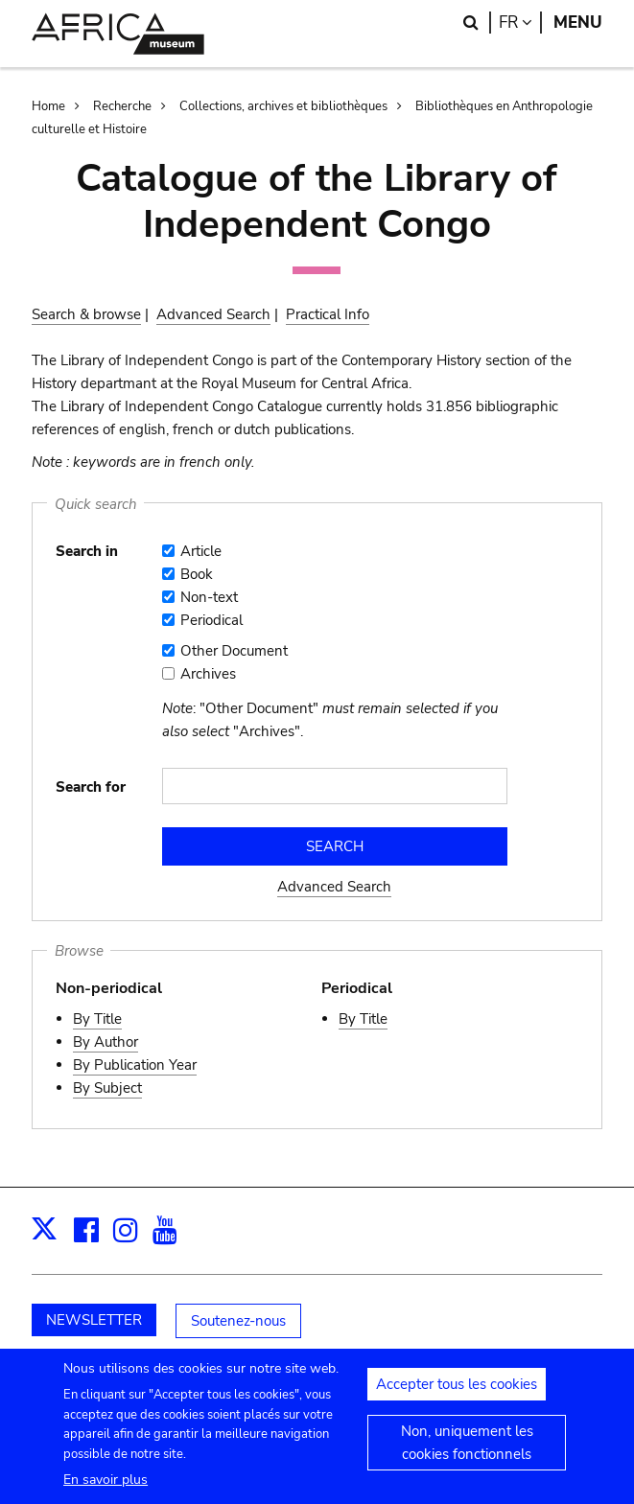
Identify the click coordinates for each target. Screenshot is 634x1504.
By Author (105, 1042)
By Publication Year (135, 1065)
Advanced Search (213, 314)
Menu (577, 23)
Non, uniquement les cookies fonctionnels (467, 1452)
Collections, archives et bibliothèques (283, 106)
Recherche (122, 106)
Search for (91, 787)
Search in (87, 551)
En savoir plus (105, 1489)
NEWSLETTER (94, 1320)
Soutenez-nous (238, 1320)
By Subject (107, 1088)
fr (520, 23)
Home (48, 106)
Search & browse (86, 314)
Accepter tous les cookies (456, 1393)
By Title (97, 1019)
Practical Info (327, 314)
